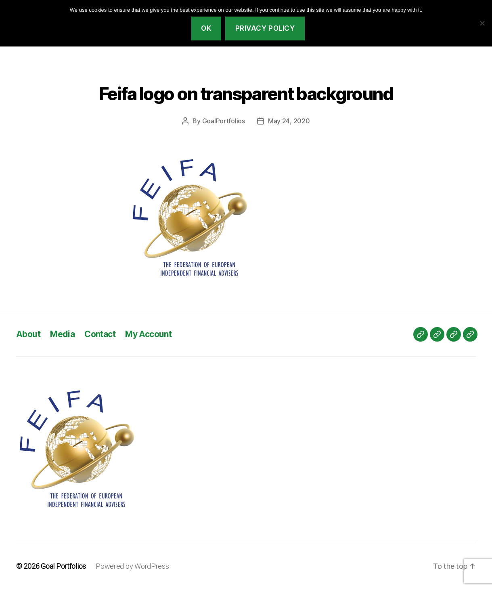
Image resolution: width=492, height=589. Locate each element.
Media (62, 334)
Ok (206, 28)
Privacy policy (265, 28)
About (28, 334)
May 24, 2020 (289, 121)
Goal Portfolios (63, 566)
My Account (148, 334)
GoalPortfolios (223, 121)
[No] (482, 23)
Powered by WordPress (132, 566)
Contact (99, 334)
